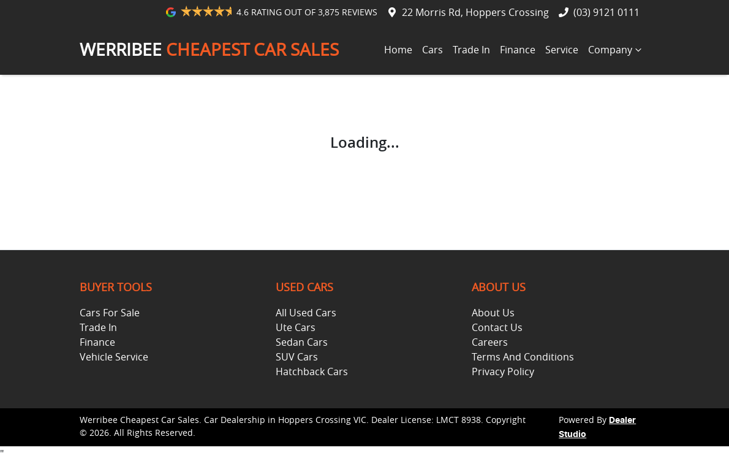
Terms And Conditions (523, 357)
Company (616, 49)
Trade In (471, 49)
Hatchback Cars (312, 371)
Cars (432, 49)
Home (398, 49)
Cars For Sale (110, 312)
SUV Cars (297, 357)
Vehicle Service (114, 357)
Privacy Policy (503, 371)
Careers (490, 342)
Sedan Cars (302, 342)
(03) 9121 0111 (606, 12)
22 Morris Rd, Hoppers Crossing (475, 12)
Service (561, 49)
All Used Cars (306, 312)
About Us (493, 312)
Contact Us (497, 327)
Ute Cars (295, 327)
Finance (517, 49)
